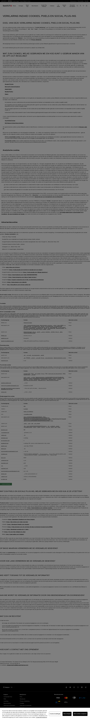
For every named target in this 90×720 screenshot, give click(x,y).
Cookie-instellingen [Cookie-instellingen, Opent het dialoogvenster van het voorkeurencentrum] (55, 713)
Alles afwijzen (67, 713)
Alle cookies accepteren (80, 713)
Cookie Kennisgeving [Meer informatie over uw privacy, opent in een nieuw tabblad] (41, 717)
